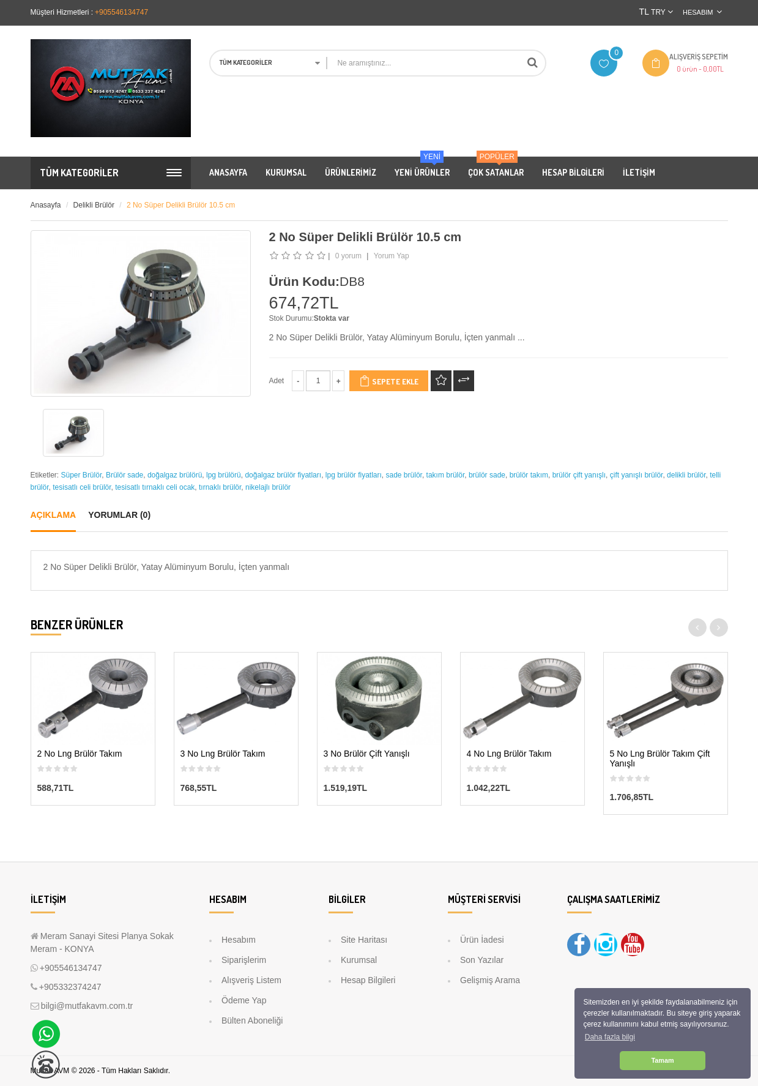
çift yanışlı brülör (636, 475)
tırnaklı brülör (220, 487)
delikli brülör (686, 475)
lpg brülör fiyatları (353, 475)
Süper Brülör (81, 475)
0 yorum (348, 256)
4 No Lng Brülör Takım (509, 753)
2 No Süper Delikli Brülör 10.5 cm (181, 205)
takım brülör (445, 475)
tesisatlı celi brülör (82, 487)
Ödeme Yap (243, 1000)
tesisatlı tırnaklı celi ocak (155, 487)
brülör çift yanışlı (579, 475)
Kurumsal (359, 960)
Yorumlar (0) (119, 515)
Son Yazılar (481, 960)
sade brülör (404, 475)
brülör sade (487, 475)
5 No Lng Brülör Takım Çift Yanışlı (660, 758)
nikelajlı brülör (268, 487)
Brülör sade (124, 475)
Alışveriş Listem (251, 980)
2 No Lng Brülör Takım (79, 753)
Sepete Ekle (388, 380)
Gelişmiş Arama (490, 980)
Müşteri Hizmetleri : (62, 12)
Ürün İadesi (482, 940)
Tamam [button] (662, 1060)
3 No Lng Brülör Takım (223, 753)
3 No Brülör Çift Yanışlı (367, 753)
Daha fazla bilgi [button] (610, 1037)
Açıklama (53, 515)
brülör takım (529, 475)
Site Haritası (364, 940)
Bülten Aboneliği (252, 1020)
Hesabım (238, 940)
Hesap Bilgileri (368, 980)
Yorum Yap (391, 256)
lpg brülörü (223, 475)
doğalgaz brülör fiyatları (283, 475)
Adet (276, 380)
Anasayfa (46, 205)
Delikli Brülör (93, 205)
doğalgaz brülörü (174, 475)
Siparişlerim (243, 960)
